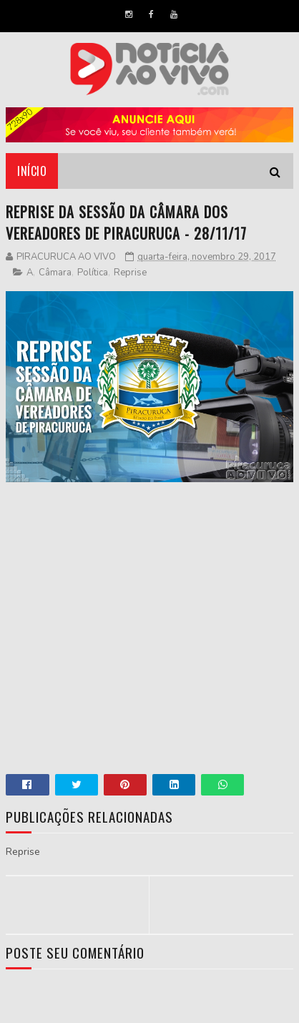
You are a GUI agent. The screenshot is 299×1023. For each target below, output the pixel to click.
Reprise (130, 272)
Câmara (55, 272)
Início (31, 171)
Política (92, 272)
